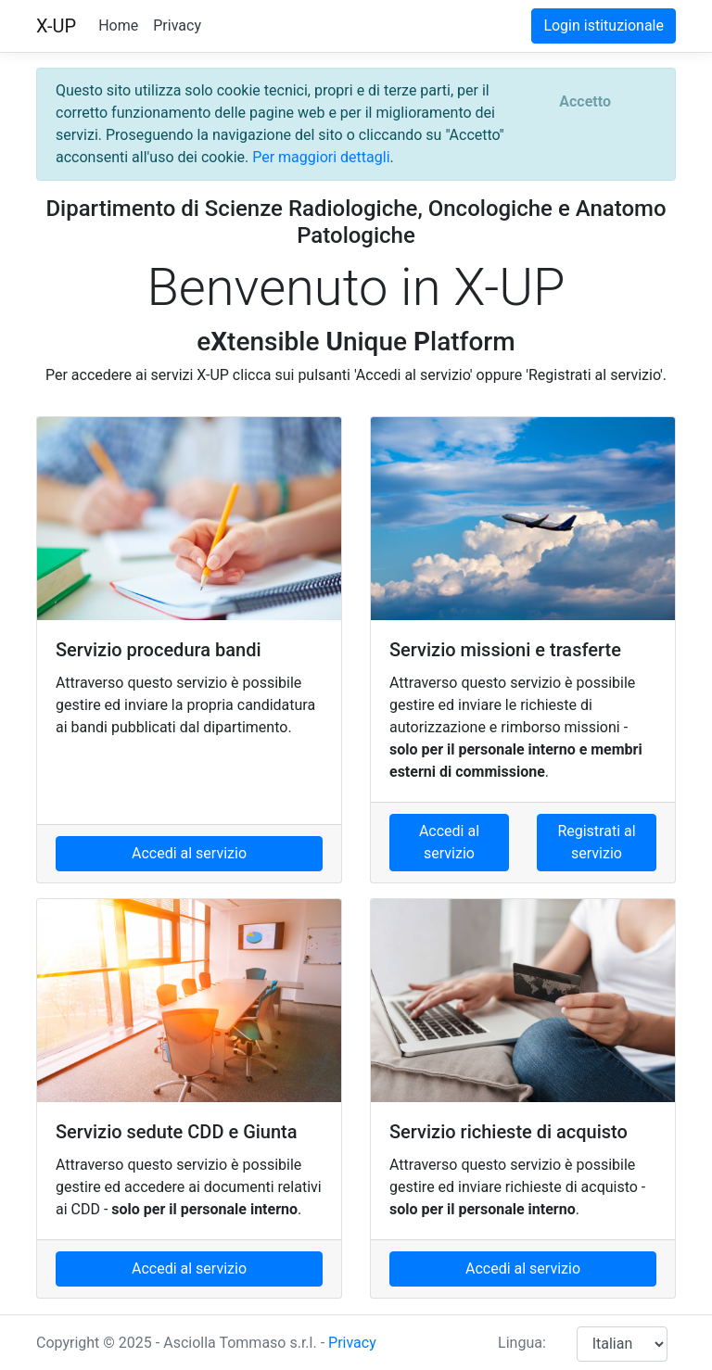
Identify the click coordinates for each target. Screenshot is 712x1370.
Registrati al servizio (596, 842)
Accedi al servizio (189, 853)
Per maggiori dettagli (320, 157)
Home (118, 25)
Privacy (177, 25)
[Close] (584, 102)
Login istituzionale (603, 25)
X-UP (56, 26)
